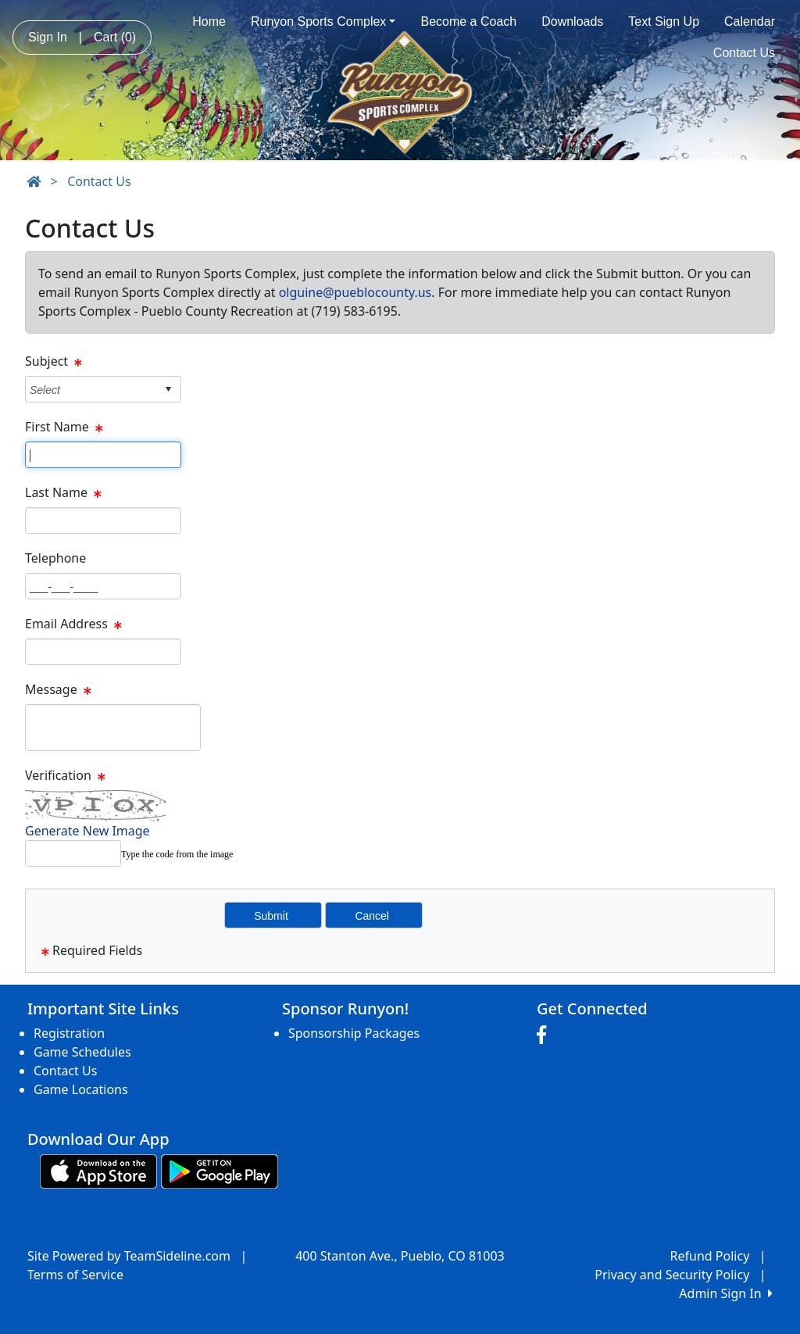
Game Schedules (82, 1051)
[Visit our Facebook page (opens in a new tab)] (545, 1035)
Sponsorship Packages (354, 1033)
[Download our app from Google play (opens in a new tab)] (219, 1169)
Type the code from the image (177, 854)
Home (209, 21)
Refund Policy (710, 1255)
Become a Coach (468, 21)
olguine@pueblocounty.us (355, 292)
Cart (115, 37)
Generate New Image (87, 830)
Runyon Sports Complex (323, 21)
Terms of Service (75, 1274)
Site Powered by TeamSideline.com (128, 1255)
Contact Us (744, 52)
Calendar (749, 21)
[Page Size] (103, 455)
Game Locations (81, 1089)
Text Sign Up (663, 21)
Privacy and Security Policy (672, 1274)
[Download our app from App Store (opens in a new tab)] (98, 1169)
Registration (69, 1033)
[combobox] (91, 390)
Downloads (572, 21)
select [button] (167, 389)
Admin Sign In (726, 1293)
